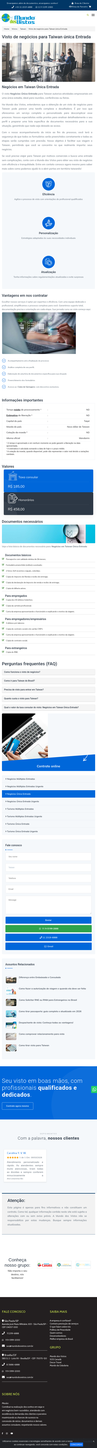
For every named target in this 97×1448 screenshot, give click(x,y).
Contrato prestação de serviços (64, 1323)
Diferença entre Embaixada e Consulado (40, 977)
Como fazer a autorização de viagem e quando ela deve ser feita (52, 988)
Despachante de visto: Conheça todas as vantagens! (46, 1022)
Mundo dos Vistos (58, 1356)
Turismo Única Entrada (17, 824)
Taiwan (23, 29)
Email (48, 946)
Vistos (14, 29)
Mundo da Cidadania (59, 1365)
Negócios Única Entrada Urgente (22, 801)
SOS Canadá (55, 1359)
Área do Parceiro (78, 6)
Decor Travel (55, 1362)
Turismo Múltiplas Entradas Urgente (23, 816)
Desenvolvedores (58, 1336)
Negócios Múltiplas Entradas (20, 779)
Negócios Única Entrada (18, 794)
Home (6, 29)
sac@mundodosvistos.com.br (19, 1346)
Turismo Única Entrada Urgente (21, 831)
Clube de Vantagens (26, 387)
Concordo (76, 1444)
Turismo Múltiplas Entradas (19, 809)
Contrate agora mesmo (17, 1106)
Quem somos (56, 1333)
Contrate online (48, 766)
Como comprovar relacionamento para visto (42, 1034)
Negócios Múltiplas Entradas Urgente (24, 786)
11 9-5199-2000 (48, 928)
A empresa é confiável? (60, 1320)
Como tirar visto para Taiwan (34, 1045)
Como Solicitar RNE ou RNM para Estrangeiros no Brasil (48, 1000)
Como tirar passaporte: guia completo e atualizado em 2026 (50, 1011)
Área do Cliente (79, 3)
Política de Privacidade (60, 1330)
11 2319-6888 (48, 937)
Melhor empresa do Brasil (61, 1339)
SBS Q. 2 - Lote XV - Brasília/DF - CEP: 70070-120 (24, 1358)
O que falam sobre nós (60, 1327)
